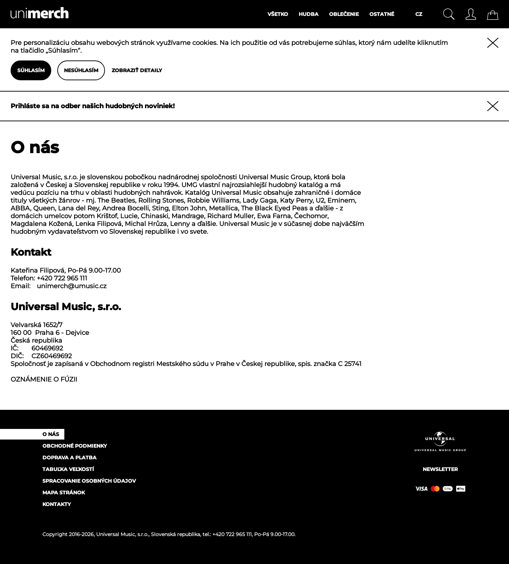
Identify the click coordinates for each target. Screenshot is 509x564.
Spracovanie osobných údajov (89, 481)
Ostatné (381, 14)
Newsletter (440, 469)
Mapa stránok (63, 492)
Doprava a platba (69, 457)
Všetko (278, 14)
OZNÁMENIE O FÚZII (44, 379)
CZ (418, 14)
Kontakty (56, 504)
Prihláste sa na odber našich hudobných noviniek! (93, 106)
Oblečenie (344, 14)
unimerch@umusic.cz (71, 286)
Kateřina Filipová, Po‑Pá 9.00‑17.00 (66, 270)
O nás (50, 434)
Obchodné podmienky (74, 446)
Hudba (308, 14)
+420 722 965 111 (62, 278)
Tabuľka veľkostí (68, 469)
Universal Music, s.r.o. (122, 534)
